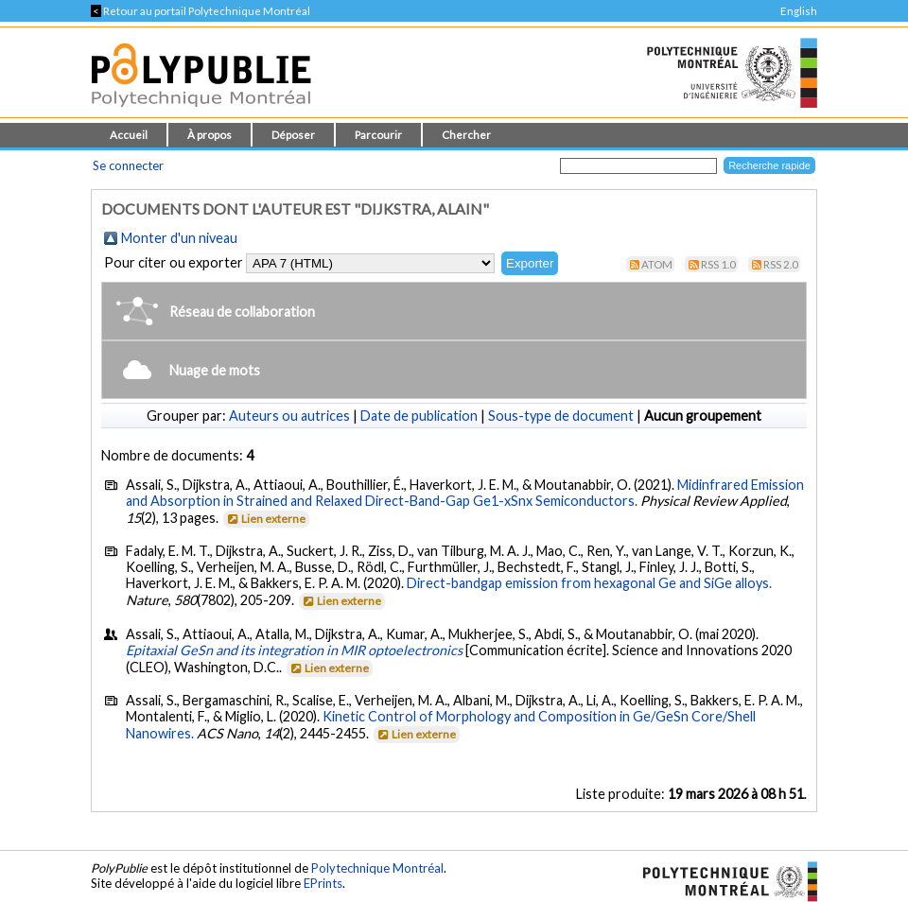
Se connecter (128, 165)
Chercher (466, 135)
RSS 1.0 (718, 264)
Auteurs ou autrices (289, 416)
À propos (209, 135)
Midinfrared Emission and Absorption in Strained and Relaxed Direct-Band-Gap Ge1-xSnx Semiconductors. (465, 493)
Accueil (129, 135)
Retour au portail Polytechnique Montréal (200, 11)
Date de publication (419, 416)
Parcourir (378, 135)
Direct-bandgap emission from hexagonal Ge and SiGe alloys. (589, 583)
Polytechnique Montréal (377, 868)
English (798, 11)
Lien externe (265, 519)
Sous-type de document (561, 416)
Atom (656, 264)
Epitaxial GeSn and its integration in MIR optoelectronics (294, 650)
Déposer (293, 135)
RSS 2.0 (780, 264)
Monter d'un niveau (179, 238)
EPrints (323, 883)
